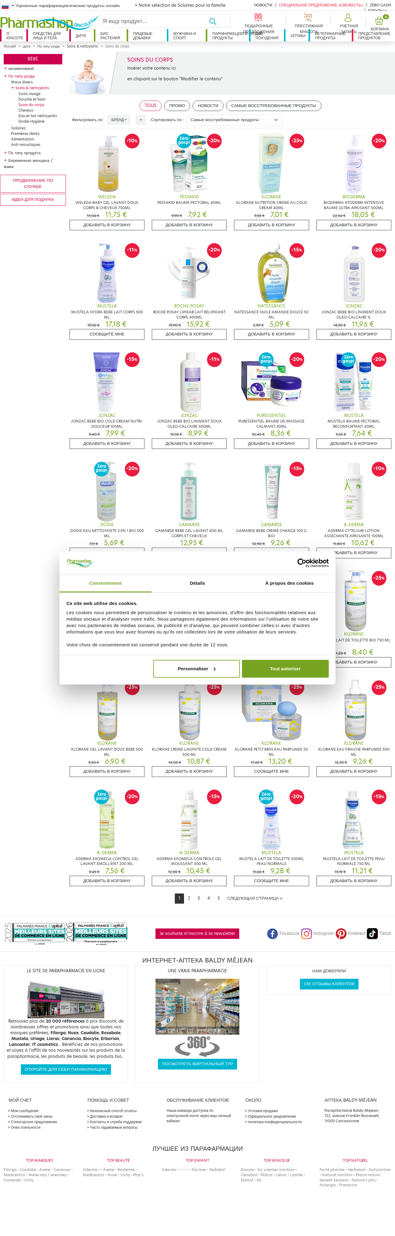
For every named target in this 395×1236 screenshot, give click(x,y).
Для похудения (266, 35)
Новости (263, 5)
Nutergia (328, 1185)
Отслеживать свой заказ (31, 1116)
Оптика (297, 35)
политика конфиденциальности (275, 1121)
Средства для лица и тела (47, 35)
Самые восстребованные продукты (273, 106)
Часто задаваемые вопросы (114, 1127)
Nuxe (112, 1174)
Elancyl (247, 1180)
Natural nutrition (337, 1174)
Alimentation (22, 139)
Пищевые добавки (142, 35)
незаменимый (21, 68)
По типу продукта (24, 152)
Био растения (110, 35)
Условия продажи (263, 1110)
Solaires (18, 128)
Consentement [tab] (105, 583)
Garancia (62, 1169)
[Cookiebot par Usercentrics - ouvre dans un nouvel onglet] (302, 563)
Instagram (317, 933)
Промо (177, 106)
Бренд (117, 119)
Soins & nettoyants (82, 46)
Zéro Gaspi (380, 5)
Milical (266, 1174)
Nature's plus (364, 1180)
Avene (44, 1169)
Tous (150, 106)
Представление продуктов (374, 35)
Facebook (283, 933)
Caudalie (28, 1169)
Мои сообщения (24, 1110)
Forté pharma (332, 1169)
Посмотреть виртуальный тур (197, 1064)
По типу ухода (48, 46)
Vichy (28, 1180)
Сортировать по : (167, 120)
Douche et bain (31, 99)
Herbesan (356, 1169)
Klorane (199, 1169)
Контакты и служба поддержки (116, 1121)
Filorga (10, 1169)
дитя (81, 35)
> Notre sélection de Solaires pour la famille (180, 5)
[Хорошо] (219, 21)
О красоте (14, 35)
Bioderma (126, 1169)
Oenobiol (249, 1174)
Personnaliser (197, 668)
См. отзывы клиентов (329, 984)
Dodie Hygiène (31, 121)
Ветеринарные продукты (330, 35)
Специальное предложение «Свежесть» (321, 5)
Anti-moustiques (25, 144)
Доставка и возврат (106, 1116)
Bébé (33, 59)
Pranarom (348, 1185)
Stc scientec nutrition (275, 1169)
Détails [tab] (197, 583)
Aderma (90, 1169)
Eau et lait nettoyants (37, 115)
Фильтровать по (87, 120)
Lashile (296, 1174)
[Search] (154, 21)
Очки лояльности (25, 1127)
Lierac (281, 1174)
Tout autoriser (285, 668)
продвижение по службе (33, 183)
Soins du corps (31, 104)
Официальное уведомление (272, 1116)
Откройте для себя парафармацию (66, 1069)
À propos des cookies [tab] (289, 583)
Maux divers (22, 82)
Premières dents (25, 133)
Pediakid (217, 1169)
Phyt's (138, 1174)
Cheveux (25, 110)
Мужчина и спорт (184, 35)
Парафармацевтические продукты (230, 35)
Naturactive (379, 1169)
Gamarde (12, 1180)
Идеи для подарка (33, 199)
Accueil (10, 46)
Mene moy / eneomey (48, 1174)
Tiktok (379, 933)
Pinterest (351, 933)
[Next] (255, 898)
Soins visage (29, 93)
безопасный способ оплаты (113, 1110)
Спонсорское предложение (34, 1121)
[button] (348, 24)
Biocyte (247, 1169)
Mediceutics (14, 1174)
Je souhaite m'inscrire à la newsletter (197, 933)
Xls (259, 1180)
